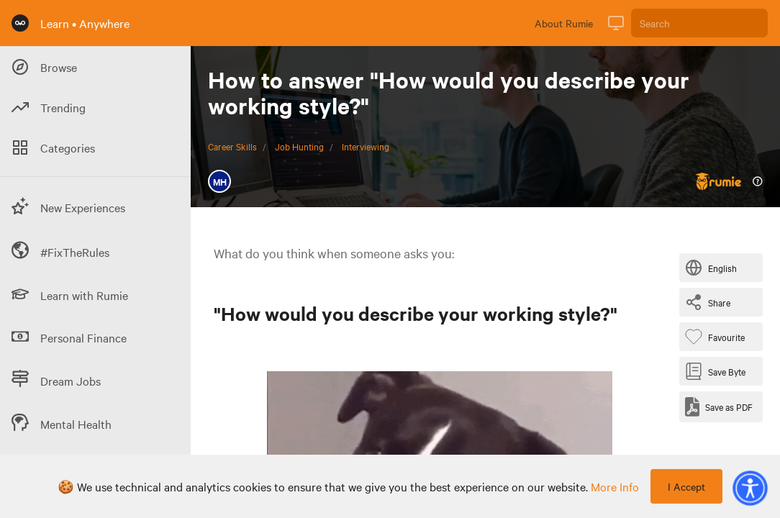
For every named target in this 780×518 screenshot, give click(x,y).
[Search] (699, 23)
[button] (750, 488)
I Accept (686, 486)
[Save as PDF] (719, 407)
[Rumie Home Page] (20, 23)
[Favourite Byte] (717, 336)
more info (615, 486)
